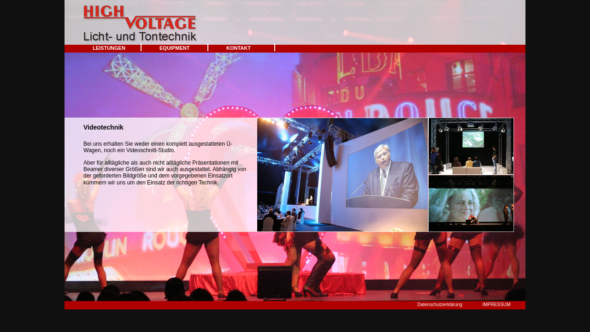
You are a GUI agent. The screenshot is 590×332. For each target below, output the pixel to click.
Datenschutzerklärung (439, 304)
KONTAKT (238, 48)
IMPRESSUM (497, 304)
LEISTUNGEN (109, 48)
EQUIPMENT (174, 48)
